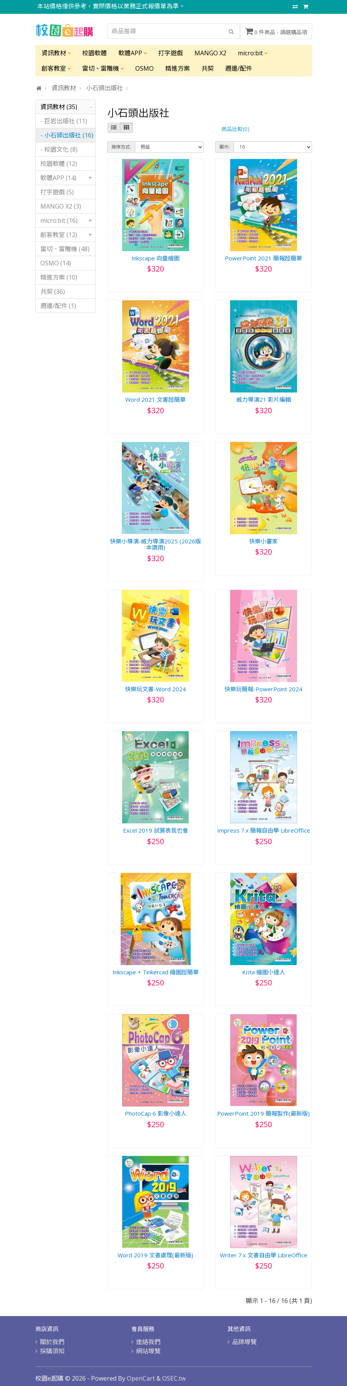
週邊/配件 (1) (58, 305)
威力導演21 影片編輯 (263, 399)
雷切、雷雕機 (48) (68, 250)
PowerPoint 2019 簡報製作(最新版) (263, 1113)
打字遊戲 (170, 53)
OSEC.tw (174, 1378)
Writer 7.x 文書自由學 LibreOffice (263, 1255)
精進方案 (177, 68)
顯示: (224, 147)
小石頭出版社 (104, 88)
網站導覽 (148, 1351)
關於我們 (52, 1342)
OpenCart (141, 1378)
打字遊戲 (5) (57, 192)
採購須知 (52, 1351)
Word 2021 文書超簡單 (155, 399)
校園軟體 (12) (58, 163)
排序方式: (121, 147)
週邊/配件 (238, 68)
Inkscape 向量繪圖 (155, 258)
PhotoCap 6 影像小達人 (155, 1113)
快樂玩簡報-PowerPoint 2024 (263, 689)
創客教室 (56, 68)
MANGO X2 (210, 53)
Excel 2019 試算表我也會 (155, 830)
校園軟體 (94, 53)
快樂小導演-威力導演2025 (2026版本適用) (155, 544)
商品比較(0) (235, 128)
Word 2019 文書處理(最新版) (155, 1255)
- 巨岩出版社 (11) (63, 121)
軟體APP (132, 53)
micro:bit (252, 53)
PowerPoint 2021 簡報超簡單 (263, 258)
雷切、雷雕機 (103, 68)
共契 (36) (52, 291)
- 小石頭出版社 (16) (66, 135)
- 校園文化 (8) (59, 149)
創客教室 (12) (68, 235)
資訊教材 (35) (68, 107)
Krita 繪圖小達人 (263, 972)
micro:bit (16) (68, 220)
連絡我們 (148, 1342)
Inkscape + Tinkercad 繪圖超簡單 (156, 972)
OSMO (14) (55, 263)
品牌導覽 (244, 1342)
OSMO (144, 68)
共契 (207, 68)
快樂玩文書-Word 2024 (155, 689)
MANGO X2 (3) (60, 206)
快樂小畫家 (263, 541)
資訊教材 (56, 53)
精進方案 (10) (58, 277)
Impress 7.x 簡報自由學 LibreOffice (263, 830)
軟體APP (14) (68, 178)
